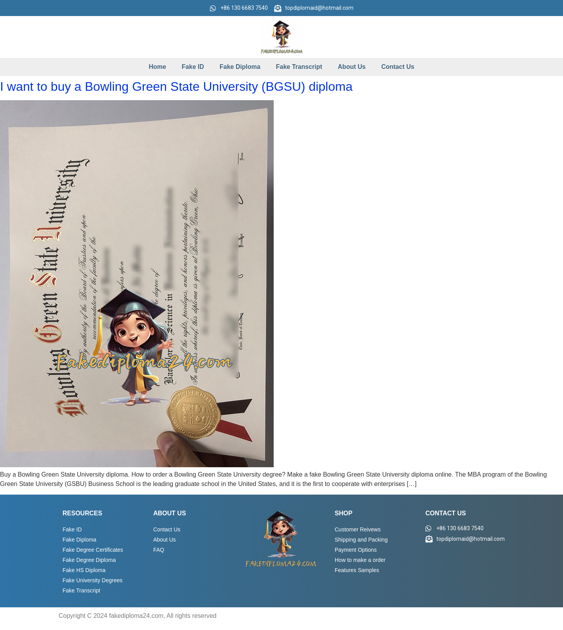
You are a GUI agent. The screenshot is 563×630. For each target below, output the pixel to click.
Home (157, 66)
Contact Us (397, 66)
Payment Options (356, 550)
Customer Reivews (357, 529)
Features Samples (357, 570)
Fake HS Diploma (84, 570)
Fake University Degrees (92, 580)
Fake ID (193, 66)
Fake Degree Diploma (89, 560)
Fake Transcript (299, 66)
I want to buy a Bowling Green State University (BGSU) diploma (176, 86)
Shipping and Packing (361, 539)
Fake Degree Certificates (93, 550)
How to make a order (360, 560)
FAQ (158, 550)
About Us (352, 66)
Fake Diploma (240, 66)
